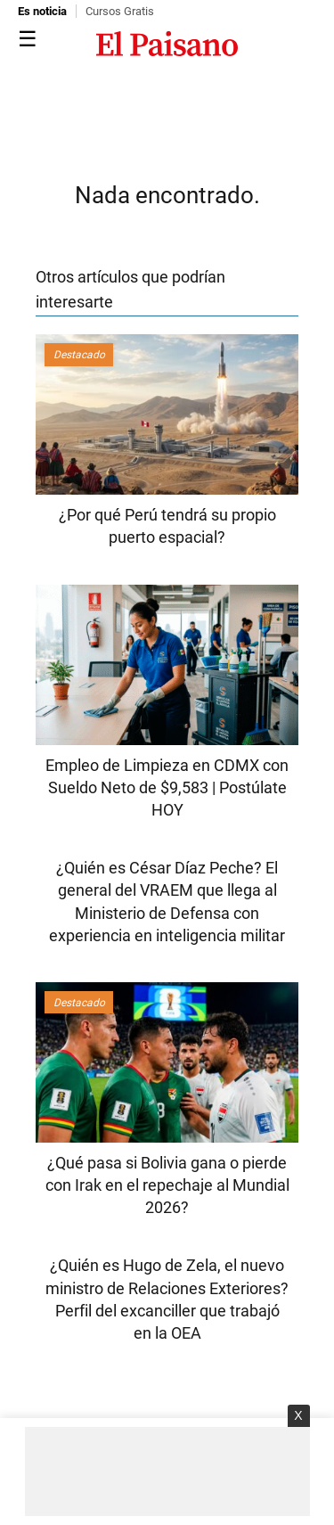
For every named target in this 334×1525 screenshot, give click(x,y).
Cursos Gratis (120, 11)
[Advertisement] (167, 1471)
